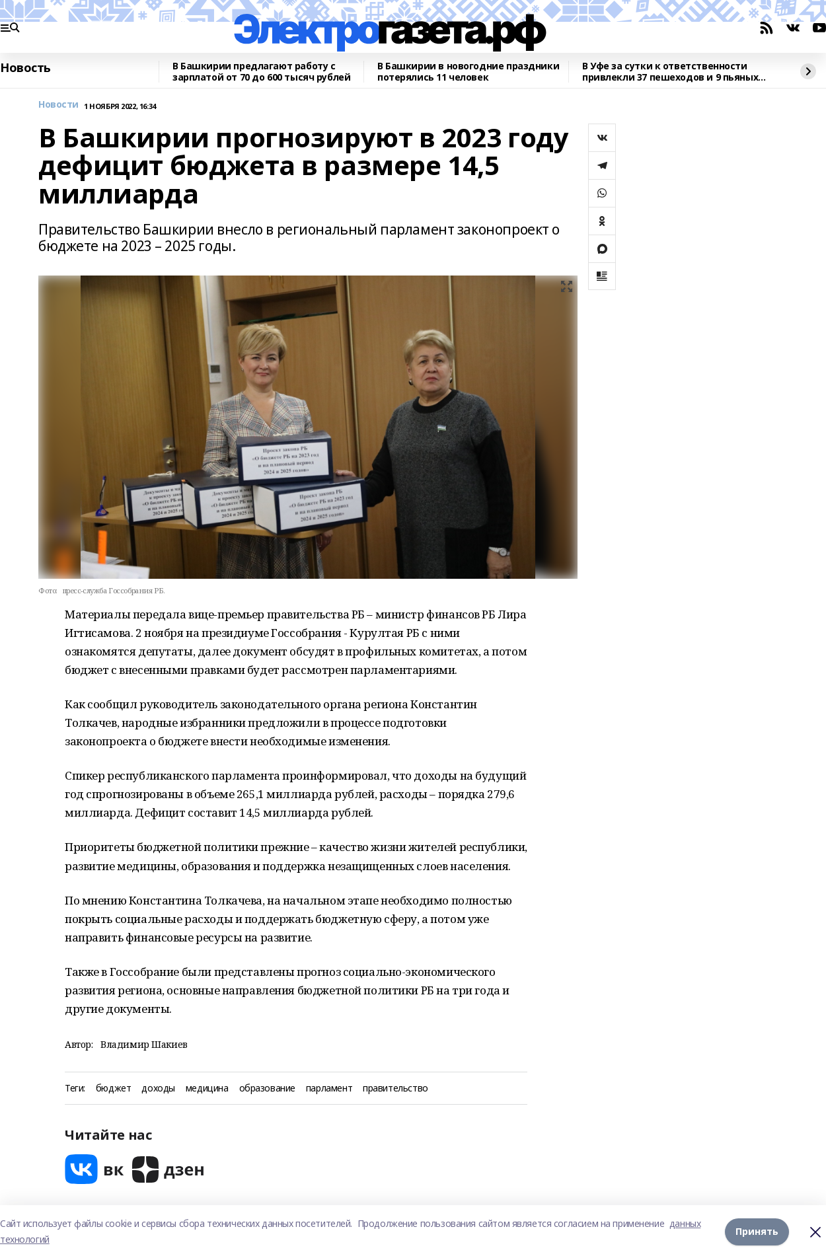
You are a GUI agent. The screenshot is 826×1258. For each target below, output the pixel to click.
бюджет (113, 1088)
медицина (207, 1088)
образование (267, 1088)
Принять (756, 1231)
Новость (25, 68)
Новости (58, 104)
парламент (329, 1088)
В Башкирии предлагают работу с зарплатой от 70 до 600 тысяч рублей (261, 72)
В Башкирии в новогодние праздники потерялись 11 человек (468, 72)
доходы (157, 1088)
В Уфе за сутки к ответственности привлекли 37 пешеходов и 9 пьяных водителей (670, 72)
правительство (395, 1088)
